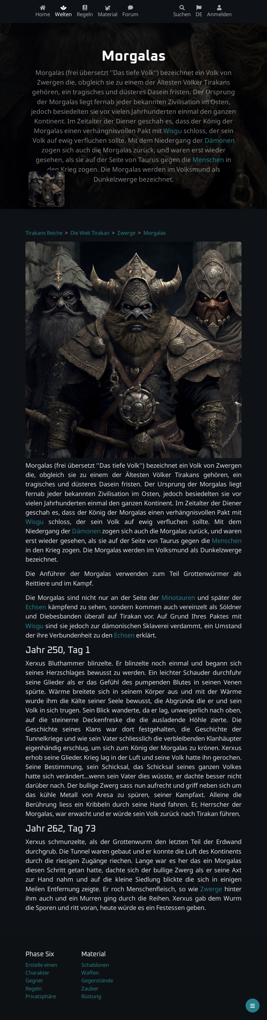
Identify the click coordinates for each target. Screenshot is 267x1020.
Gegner (34, 980)
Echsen (35, 606)
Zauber (89, 988)
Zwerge (126, 232)
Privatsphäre (40, 996)
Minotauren (178, 597)
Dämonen (220, 140)
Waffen (90, 972)
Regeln (33, 988)
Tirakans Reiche (43, 232)
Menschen (208, 159)
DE (199, 11)
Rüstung (91, 996)
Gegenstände (97, 980)
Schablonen (95, 964)
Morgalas (154, 232)
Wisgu (172, 130)
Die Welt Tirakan (89, 232)
